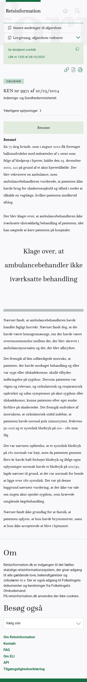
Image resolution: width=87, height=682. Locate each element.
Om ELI (9, 656)
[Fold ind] (78, 37)
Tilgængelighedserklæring (24, 669)
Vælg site (13, 623)
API (6, 662)
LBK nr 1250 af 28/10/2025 (26, 57)
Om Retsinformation (19, 637)
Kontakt (9, 643)
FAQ (6, 650)
